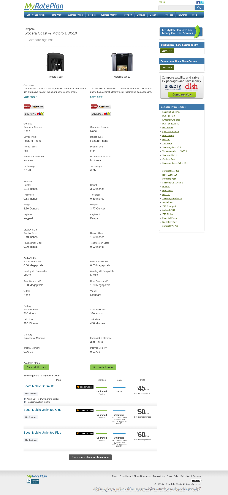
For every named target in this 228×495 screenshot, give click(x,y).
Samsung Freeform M (172, 198)
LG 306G (166, 186)
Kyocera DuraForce (171, 120)
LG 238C (166, 194)
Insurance (182, 15)
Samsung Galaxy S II (171, 147)
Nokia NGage (168, 135)
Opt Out (196, 481)
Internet (91, 15)
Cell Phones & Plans (36, 15)
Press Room (125, 476)
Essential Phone (169, 218)
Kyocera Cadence (170, 131)
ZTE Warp (167, 143)
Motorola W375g (170, 226)
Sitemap (197, 476)
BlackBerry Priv (169, 222)
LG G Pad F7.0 (168, 116)
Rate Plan (43, 5)
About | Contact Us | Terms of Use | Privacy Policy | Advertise (162, 476)
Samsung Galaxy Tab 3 (172, 182)
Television (127, 15)
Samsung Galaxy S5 (171, 112)
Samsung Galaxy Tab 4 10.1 (175, 163)
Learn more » (30, 96)
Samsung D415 (169, 155)
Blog (194, 15)
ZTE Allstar (167, 214)
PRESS (162, 2)
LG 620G (166, 139)
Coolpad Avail (168, 159)
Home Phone (57, 15)
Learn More (167, 51)
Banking (154, 15)
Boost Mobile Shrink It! (39, 386)
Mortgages (168, 15)
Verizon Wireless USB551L (174, 151)
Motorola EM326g (170, 171)
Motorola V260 (169, 179)
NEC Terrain (167, 127)
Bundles (141, 15)
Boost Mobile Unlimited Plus (42, 432)
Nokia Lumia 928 (169, 175)
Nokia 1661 (167, 190)
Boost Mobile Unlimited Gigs (42, 409)
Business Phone (75, 15)
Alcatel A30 (167, 202)
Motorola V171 (169, 210)
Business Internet (109, 15)
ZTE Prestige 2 (169, 206)
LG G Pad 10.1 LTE (170, 124)
